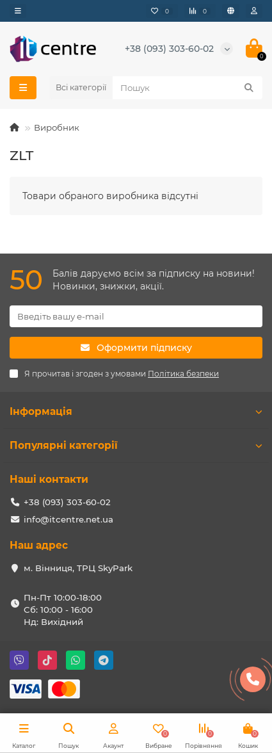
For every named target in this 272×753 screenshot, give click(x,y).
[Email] (136, 316)
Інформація (136, 411)
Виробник (56, 127)
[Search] (187, 87)
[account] (254, 11)
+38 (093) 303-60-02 (169, 48)
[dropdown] (18, 11)
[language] (230, 11)
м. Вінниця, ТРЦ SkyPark (78, 568)
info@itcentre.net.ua (68, 519)
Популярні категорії (136, 445)
